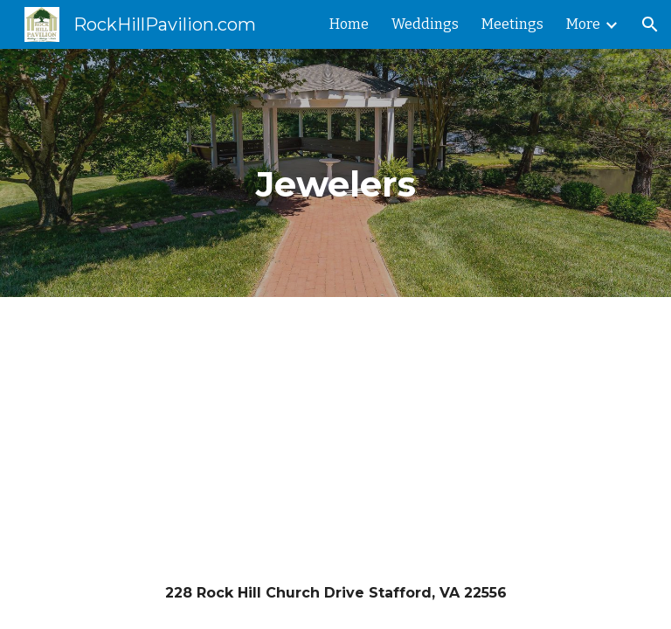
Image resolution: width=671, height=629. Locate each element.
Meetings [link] (512, 24)
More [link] (583, 24)
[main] (335, 173)
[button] (650, 24)
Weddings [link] (425, 24)
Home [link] (349, 24)
